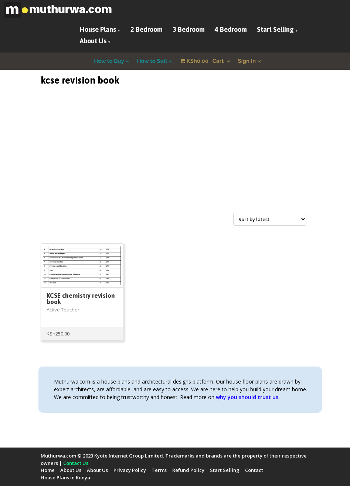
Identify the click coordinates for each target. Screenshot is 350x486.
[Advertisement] (175, 158)
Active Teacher (63, 309)
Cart (202, 61)
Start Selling (275, 29)
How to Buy (109, 61)
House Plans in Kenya (65, 477)
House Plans (98, 29)
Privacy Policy (129, 470)
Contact (254, 470)
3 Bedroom (189, 29)
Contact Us (75, 463)
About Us (93, 41)
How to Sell (152, 61)
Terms (159, 470)
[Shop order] (269, 219)
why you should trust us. (248, 397)
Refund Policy (188, 470)
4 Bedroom (231, 29)
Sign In (247, 61)
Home (48, 470)
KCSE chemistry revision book (81, 299)
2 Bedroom (146, 29)
